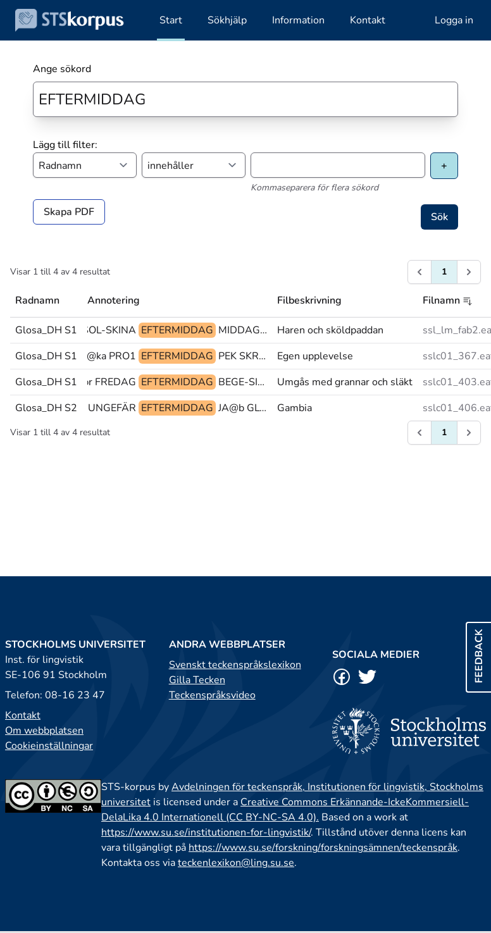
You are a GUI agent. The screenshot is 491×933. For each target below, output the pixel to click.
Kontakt (22, 715)
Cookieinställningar (49, 746)
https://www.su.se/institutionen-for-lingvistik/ (206, 832)
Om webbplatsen (44, 731)
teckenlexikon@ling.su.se (236, 863)
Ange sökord (62, 69)
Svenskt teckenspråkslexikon (235, 665)
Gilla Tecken (197, 680)
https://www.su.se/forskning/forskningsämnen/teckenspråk (323, 848)
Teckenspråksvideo (212, 695)
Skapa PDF (69, 212)
